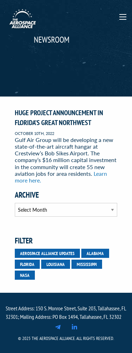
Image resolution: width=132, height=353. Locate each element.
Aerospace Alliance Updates (47, 253)
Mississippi (87, 264)
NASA (25, 275)
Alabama (95, 253)
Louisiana (55, 264)
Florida (27, 264)
